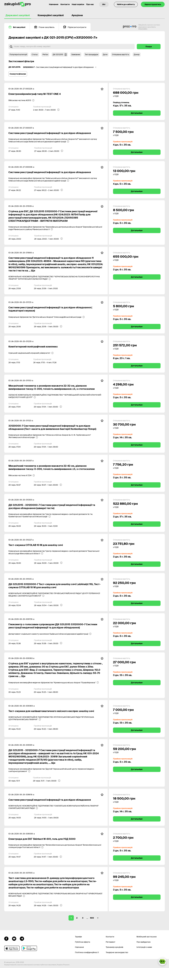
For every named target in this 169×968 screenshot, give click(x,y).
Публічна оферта (82, 942)
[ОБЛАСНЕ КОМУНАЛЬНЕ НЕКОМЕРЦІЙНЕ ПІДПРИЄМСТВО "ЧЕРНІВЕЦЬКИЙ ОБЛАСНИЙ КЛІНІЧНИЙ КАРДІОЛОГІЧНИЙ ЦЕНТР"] (56, 396)
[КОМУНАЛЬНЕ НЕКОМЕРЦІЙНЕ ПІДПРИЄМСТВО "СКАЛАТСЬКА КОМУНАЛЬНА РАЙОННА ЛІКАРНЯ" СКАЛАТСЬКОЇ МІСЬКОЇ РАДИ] (56, 807)
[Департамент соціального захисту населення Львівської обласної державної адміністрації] (49, 634)
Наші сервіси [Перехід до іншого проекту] (78, 4)
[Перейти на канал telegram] (22, 938)
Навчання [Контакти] (53, 4)
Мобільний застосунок (147, 936)
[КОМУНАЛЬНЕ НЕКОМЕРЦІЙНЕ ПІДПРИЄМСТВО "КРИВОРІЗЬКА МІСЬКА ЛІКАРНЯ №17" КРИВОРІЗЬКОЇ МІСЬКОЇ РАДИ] (56, 894)
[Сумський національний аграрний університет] (31, 353)
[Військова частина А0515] (21, 100)
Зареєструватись (152, 4)
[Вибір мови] (104, 4)
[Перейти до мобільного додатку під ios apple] (12, 948)
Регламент (110, 942)
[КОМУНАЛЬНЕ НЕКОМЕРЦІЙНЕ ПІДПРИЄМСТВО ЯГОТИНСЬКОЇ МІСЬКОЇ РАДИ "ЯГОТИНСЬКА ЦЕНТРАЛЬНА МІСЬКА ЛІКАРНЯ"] (56, 718)
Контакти (65, 4)
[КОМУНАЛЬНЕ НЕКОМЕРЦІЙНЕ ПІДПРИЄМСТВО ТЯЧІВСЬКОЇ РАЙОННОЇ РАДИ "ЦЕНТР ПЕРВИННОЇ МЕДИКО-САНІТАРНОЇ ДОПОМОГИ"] (56, 594)
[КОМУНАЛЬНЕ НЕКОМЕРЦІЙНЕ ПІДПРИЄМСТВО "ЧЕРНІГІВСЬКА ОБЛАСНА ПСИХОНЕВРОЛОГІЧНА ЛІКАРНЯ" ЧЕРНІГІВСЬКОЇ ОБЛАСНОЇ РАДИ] (56, 277)
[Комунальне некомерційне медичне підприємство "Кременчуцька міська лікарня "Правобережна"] (53, 682)
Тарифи (78, 936)
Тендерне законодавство (117, 952)
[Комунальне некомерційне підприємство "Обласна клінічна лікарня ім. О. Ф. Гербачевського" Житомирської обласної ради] (56, 436)
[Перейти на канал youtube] (14, 938)
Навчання (79, 947)
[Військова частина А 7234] (21, 475)
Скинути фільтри (18, 74)
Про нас (90, 4)
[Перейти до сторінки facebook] (6, 938)
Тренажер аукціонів (114, 947)
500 (92, 918)
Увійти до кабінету (126, 4)
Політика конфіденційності (87, 952)
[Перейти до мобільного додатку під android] (29, 948)
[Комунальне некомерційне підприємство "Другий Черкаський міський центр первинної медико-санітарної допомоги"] (56, 770)
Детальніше (137, 113)
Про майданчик (144, 942)
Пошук (148, 46)
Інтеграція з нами (144, 947)
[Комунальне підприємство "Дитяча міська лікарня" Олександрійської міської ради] (46, 317)
